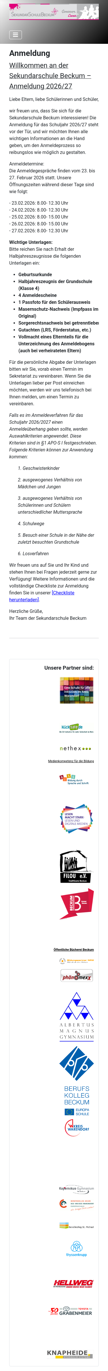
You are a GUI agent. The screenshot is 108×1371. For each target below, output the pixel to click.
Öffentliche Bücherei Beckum (74, 950)
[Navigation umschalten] (15, 35)
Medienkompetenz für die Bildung (71, 761)
